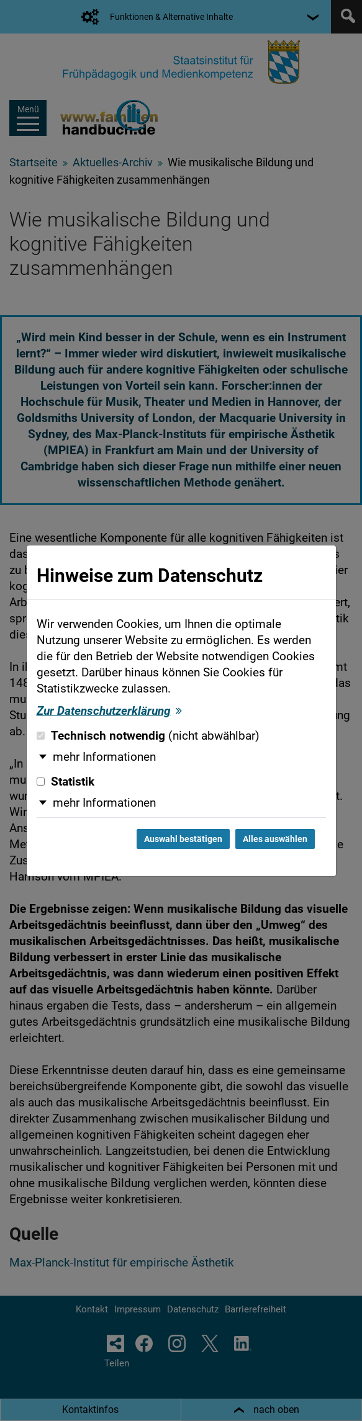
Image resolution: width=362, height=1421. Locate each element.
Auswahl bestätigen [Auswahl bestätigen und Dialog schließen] (183, 839)
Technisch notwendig (148, 736)
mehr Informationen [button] (104, 757)
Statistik (65, 782)
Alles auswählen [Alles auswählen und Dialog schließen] (275, 839)
